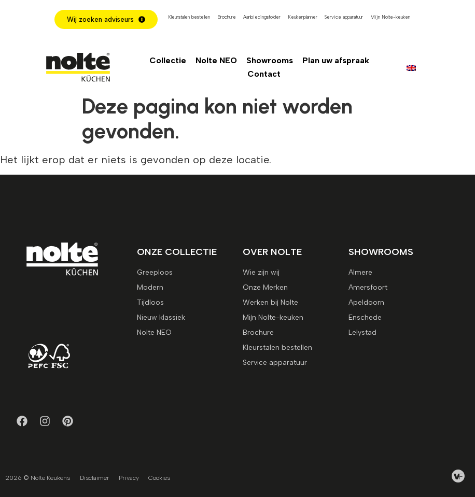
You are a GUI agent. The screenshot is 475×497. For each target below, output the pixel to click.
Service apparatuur (344, 17)
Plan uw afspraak (335, 60)
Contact (264, 74)
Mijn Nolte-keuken (390, 17)
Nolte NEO (216, 60)
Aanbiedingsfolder (262, 17)
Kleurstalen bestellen (189, 17)
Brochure (226, 17)
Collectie (167, 60)
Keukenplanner (302, 17)
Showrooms (269, 60)
